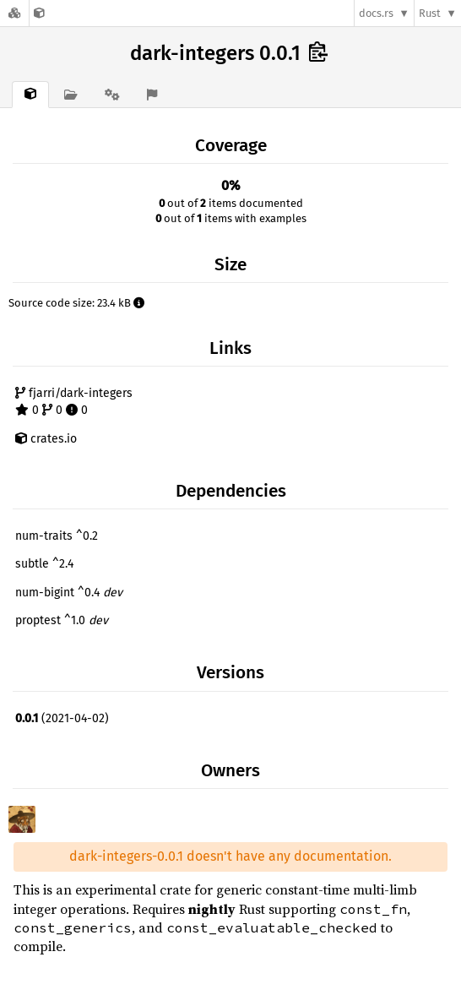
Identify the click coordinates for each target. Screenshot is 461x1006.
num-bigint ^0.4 (68, 592)
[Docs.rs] (14, 13)
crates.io (46, 439)
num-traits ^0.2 (56, 536)
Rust (430, 13)
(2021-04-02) (62, 718)
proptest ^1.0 (61, 620)
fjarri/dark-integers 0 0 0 (74, 401)
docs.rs (376, 13)
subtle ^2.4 (44, 564)
